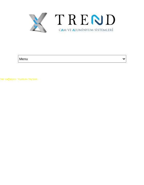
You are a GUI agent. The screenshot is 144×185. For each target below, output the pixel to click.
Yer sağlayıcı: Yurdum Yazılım (18, 79)
